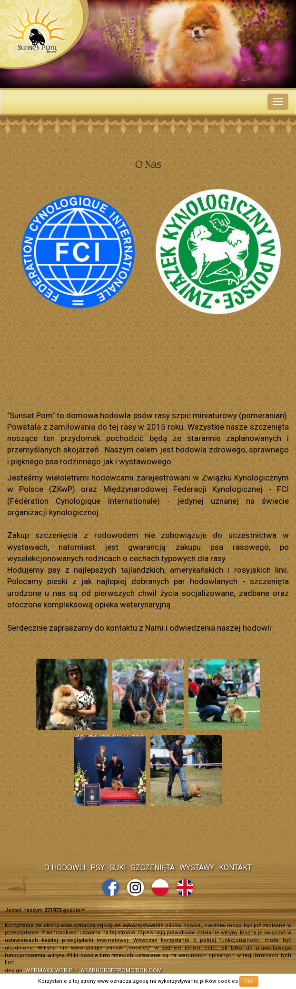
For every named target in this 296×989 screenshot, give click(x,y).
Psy (97, 867)
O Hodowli (65, 867)
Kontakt (235, 867)
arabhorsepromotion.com (121, 970)
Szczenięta (153, 867)
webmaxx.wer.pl (50, 970)
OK (249, 981)
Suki (117, 867)
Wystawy (196, 867)
